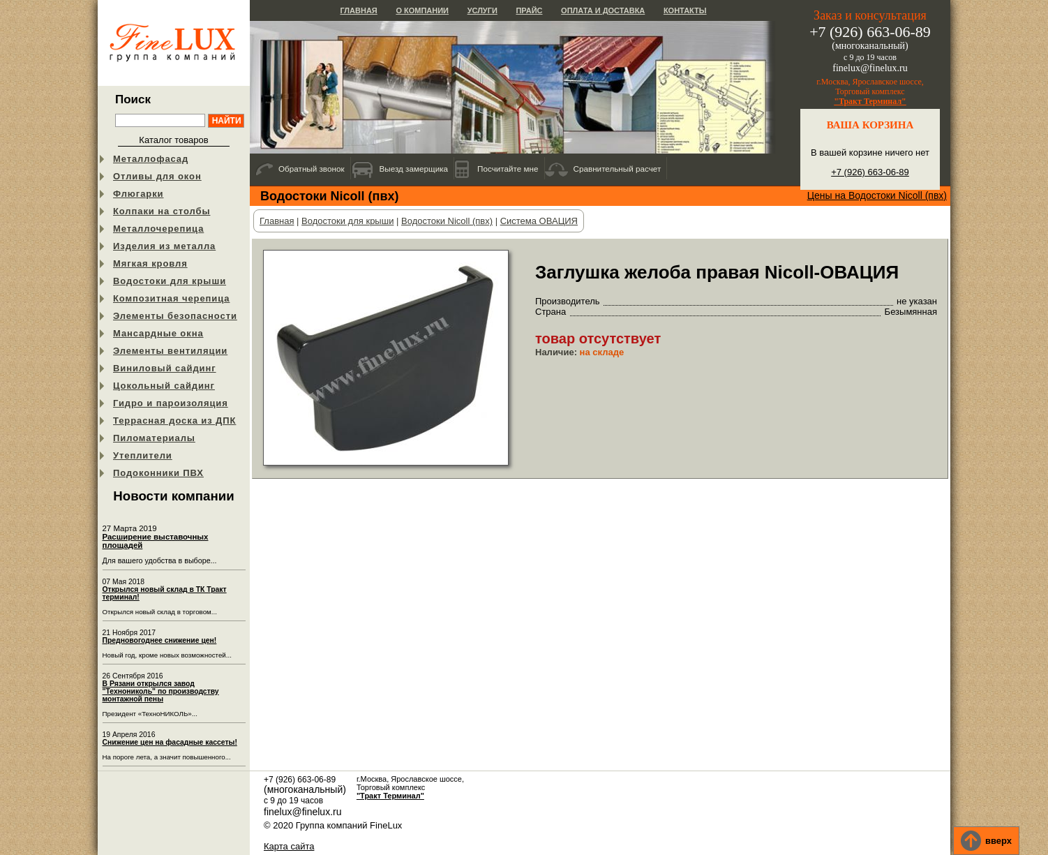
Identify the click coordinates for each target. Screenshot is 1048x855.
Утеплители (142, 455)
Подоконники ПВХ (158, 473)
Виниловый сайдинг (164, 368)
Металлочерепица (158, 228)
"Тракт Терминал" (870, 101)
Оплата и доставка (603, 10)
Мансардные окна (158, 333)
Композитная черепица (171, 298)
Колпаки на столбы (161, 211)
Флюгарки (138, 193)
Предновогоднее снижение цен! (160, 640)
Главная (358, 10)
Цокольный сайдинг (164, 385)
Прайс (529, 10)
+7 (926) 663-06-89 (870, 172)
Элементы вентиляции (170, 350)
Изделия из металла (164, 246)
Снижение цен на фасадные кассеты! (170, 742)
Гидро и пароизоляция (170, 403)
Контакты (685, 10)
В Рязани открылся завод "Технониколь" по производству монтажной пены (161, 691)
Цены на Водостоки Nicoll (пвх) (877, 195)
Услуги (482, 10)
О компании (422, 10)
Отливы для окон (157, 176)
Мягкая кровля (150, 263)
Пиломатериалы (154, 438)
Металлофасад (150, 159)
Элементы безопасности (175, 316)
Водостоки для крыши (169, 281)
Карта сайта (289, 846)
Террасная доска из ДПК (174, 420)
